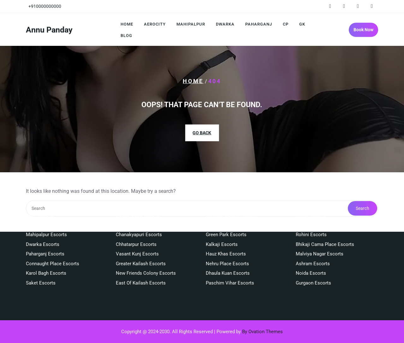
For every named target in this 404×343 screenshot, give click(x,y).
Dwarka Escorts (42, 228)
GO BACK (202, 132)
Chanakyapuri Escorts (139, 219)
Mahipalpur (190, 25)
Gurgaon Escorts (313, 267)
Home (127, 25)
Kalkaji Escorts (222, 228)
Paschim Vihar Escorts (230, 267)
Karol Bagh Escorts (46, 257)
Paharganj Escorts (45, 238)
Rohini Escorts (311, 219)
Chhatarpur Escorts (136, 228)
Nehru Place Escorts (227, 248)
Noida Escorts (311, 257)
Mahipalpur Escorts (46, 219)
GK (302, 25)
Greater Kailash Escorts (141, 248)
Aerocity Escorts (43, 209)
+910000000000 (44, 5)
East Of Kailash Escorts (141, 267)
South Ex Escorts (134, 209)
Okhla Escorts (310, 200)
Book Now (363, 30)
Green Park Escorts (226, 219)
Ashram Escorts (313, 248)
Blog (126, 36)
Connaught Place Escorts (52, 248)
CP (285, 25)
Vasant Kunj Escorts (137, 238)
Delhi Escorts (40, 200)
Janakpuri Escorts (315, 209)
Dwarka (225, 25)
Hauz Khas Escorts (226, 238)
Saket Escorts (41, 267)
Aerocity (155, 25)
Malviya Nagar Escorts (319, 238)
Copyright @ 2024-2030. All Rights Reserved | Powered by (202, 331)
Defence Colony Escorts (231, 200)
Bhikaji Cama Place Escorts (325, 228)
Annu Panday (49, 30)
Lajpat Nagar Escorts (138, 200)
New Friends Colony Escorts (146, 257)
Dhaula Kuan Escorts (228, 257)
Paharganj (258, 25)
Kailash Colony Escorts (230, 209)
